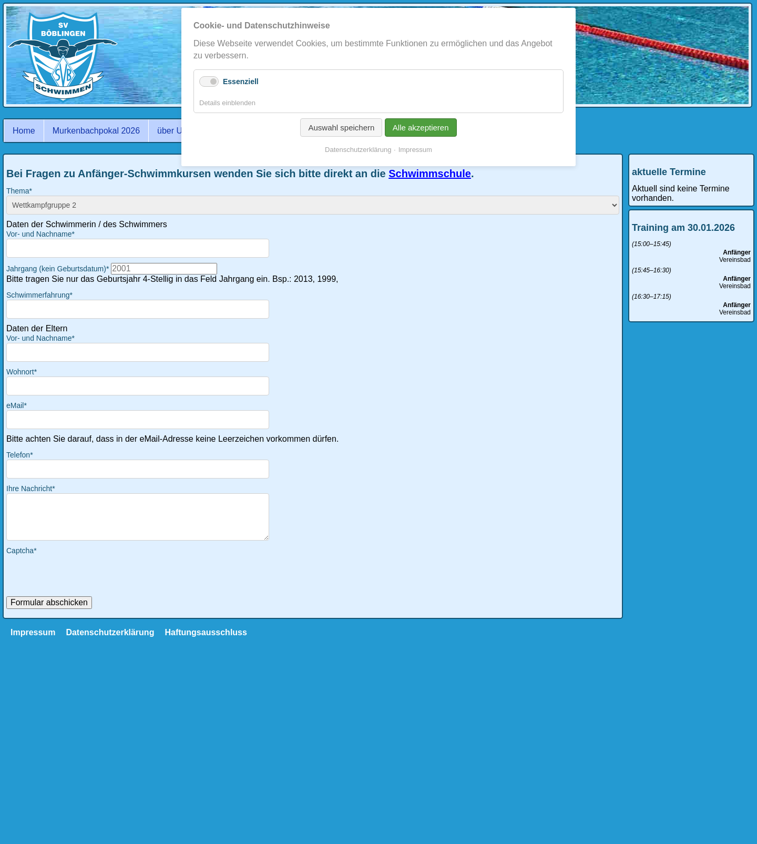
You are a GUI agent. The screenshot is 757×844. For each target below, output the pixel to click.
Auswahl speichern (341, 127)
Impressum (33, 632)
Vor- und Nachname (40, 234)
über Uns (174, 130)
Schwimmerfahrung (39, 295)
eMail (16, 405)
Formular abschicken (49, 602)
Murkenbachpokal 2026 (96, 130)
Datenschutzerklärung (110, 632)
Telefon (19, 455)
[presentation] (86, 575)
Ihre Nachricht (30, 488)
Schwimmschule (429, 173)
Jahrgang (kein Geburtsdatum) (58, 269)
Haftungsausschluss (206, 632)
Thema (19, 191)
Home (24, 130)
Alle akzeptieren (421, 127)
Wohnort (21, 372)
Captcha (21, 550)
